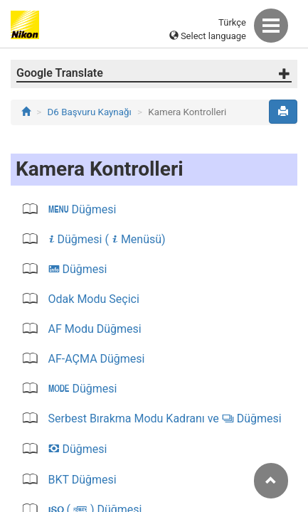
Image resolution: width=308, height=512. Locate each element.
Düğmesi (81, 209)
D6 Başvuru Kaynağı (90, 112)
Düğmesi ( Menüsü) (106, 239)
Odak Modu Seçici (92, 299)
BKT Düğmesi (81, 479)
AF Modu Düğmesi (94, 329)
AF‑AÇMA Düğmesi (95, 359)
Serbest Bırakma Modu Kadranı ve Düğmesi (164, 418)
